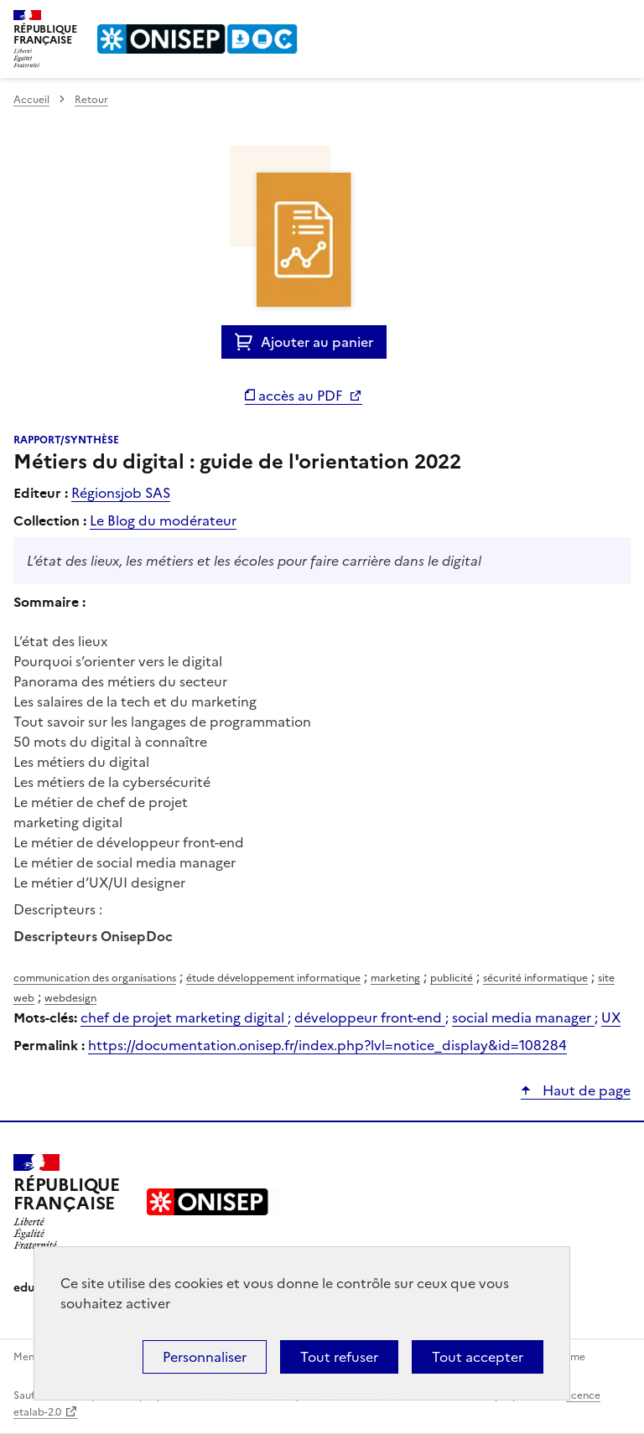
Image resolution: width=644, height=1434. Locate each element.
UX (611, 1017)
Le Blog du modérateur (163, 520)
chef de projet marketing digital (184, 1017)
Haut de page (585, 1090)
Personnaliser (205, 1357)
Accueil (31, 99)
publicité (451, 978)
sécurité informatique (535, 978)
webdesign (70, 998)
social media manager (523, 1017)
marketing (395, 978)
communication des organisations (94, 978)
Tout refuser (339, 1357)
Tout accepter (477, 1357)
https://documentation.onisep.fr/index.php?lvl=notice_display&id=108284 (327, 1045)
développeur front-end (369, 1017)
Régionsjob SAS (120, 493)
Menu (620, 20)
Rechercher (587, 20)
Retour (91, 99)
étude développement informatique (273, 978)
